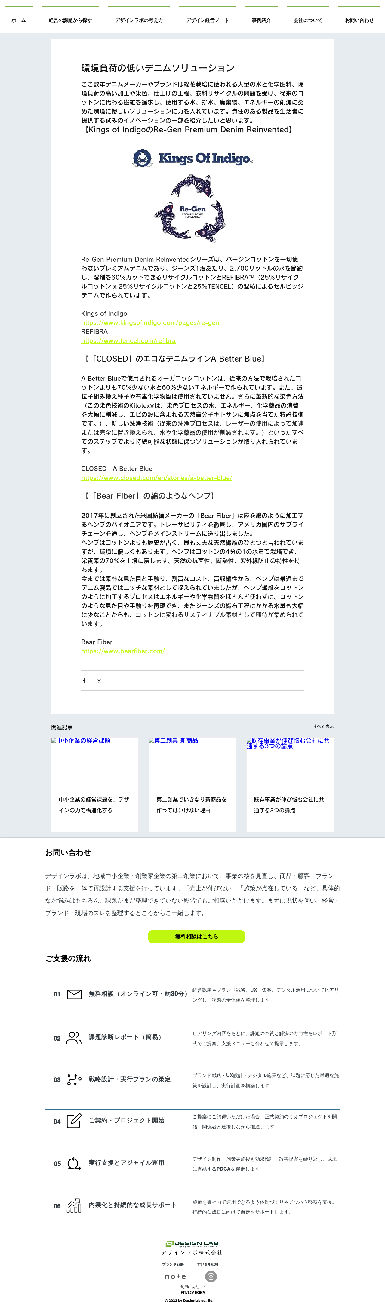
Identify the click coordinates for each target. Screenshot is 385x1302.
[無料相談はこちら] (196, 936)
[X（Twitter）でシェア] (99, 680)
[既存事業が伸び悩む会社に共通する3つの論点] (290, 762)
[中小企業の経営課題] (94, 762)
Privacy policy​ (193, 1292)
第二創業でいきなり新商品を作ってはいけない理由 (191, 805)
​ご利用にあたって (191, 1287)
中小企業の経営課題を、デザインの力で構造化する (94, 805)
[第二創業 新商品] (192, 762)
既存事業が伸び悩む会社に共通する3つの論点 (289, 805)
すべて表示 (323, 726)
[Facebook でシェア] (84, 680)
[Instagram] (211, 1276)
